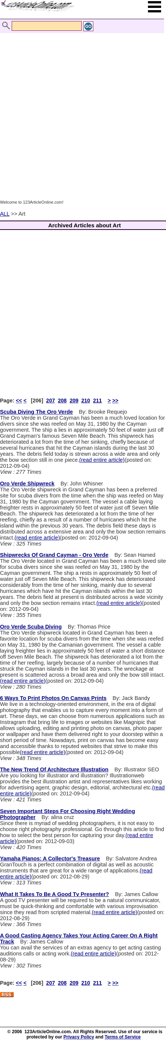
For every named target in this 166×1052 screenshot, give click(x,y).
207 (50, 401)
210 (85, 401)
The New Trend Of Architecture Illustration (54, 769)
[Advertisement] (81, 116)
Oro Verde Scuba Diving (31, 627)
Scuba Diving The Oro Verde (36, 412)
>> (115, 401)
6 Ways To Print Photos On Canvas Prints (53, 698)
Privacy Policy (79, 1037)
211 (97, 401)
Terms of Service (123, 1037)
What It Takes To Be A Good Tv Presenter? (54, 894)
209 (74, 401)
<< (19, 401)
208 (62, 401)
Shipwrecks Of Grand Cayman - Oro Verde (54, 555)
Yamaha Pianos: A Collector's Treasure (50, 859)
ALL (4, 214)
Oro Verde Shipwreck (27, 484)
